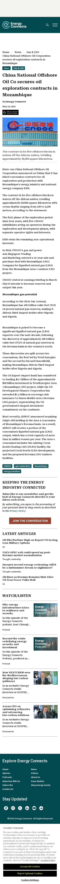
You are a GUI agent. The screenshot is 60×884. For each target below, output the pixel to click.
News (18, 52)
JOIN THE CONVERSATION (30, 520)
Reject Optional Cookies (30, 873)
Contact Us (7, 789)
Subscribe (7, 785)
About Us (35, 777)
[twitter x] (20, 808)
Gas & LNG (32, 52)
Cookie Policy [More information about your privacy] (47, 860)
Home (5, 52)
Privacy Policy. (18, 511)
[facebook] (6, 808)
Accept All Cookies (30, 866)
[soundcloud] (41, 808)
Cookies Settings (30, 880)
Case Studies (37, 781)
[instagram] (13, 808)
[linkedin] (27, 808)
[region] (30, 854)
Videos (34, 773)
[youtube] (34, 808)
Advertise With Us (11, 781)
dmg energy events (40, 785)
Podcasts (7, 777)
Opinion (6, 773)
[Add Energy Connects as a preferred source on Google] (10, 112)
